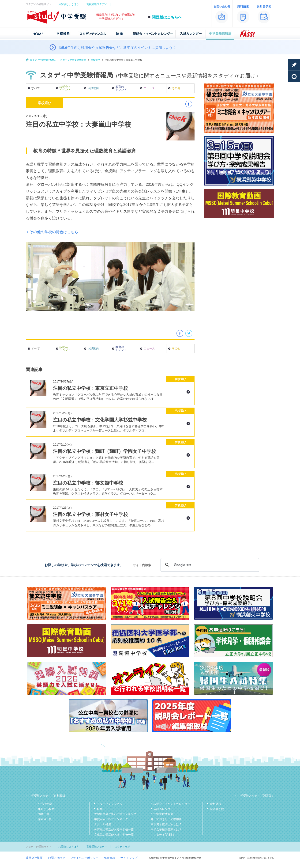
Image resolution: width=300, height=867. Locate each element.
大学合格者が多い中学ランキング (115, 814)
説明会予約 (217, 809)
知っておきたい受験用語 (166, 819)
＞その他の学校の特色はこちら (52, 232)
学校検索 (46, 804)
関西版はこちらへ (167, 17)
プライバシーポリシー (84, 857)
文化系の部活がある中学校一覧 (114, 834)
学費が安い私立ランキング (111, 819)
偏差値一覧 (45, 819)
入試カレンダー (163, 809)
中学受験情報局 (163, 814)
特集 (100, 809)
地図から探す (46, 809)
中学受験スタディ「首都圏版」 (48, 795)
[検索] (209, 565)
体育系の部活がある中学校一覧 (114, 829)
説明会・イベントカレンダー (172, 804)
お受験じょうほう (68, 4)
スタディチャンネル (109, 804)
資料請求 (215, 804)
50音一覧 (43, 814)
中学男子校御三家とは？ (166, 824)
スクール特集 (102, 824)
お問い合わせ (56, 857)
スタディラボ (122, 846)
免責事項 (109, 857)
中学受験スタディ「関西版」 (256, 795)
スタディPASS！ (164, 834)
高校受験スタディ (96, 4)
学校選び (95, 60)
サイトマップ (128, 857)
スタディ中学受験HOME (43, 60)
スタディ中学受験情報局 (73, 60)
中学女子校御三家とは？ (166, 829)
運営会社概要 (34, 857)
